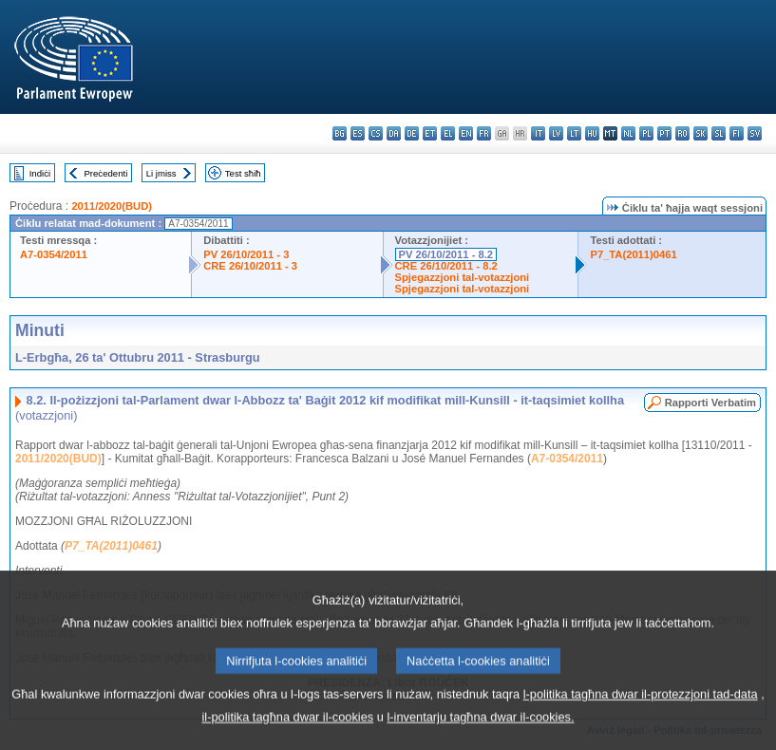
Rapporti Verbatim (710, 402)
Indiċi (39, 173)
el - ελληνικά (448, 133)
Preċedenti (105, 173)
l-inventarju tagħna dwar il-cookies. (480, 728)
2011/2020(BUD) (111, 206)
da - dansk (394, 133)
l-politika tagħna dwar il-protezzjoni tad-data (640, 705)
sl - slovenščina (718, 133)
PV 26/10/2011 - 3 (246, 254)
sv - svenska (755, 133)
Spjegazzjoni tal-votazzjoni (462, 277)
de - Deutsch (412, 133)
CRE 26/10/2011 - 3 (250, 266)
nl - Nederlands (628, 133)
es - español (357, 133)
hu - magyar (592, 133)
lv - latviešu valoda (556, 133)
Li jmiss (161, 173)
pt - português (664, 133)
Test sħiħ (243, 173)
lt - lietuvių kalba (574, 133)
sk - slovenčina (700, 133)
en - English (466, 133)
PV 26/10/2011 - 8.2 (446, 254)
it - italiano (538, 133)
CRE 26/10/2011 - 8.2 (446, 266)
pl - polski (646, 133)
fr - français (484, 133)
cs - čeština (376, 133)
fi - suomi (736, 133)
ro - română (682, 133)
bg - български (339, 133)
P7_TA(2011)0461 (633, 254)
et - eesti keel (430, 133)
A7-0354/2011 (53, 254)
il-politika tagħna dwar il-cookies (288, 728)
